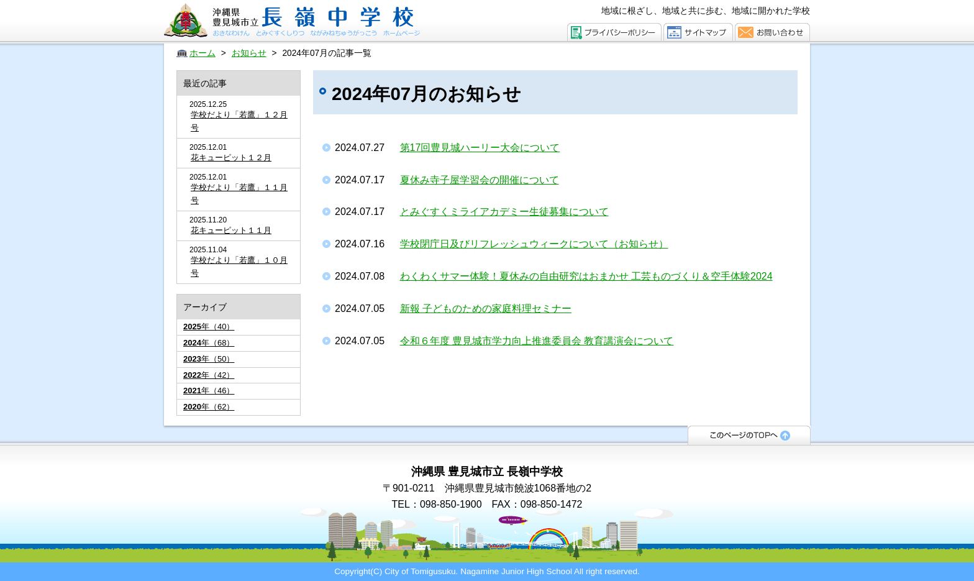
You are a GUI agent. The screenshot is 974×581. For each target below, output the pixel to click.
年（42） (208, 375)
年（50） (208, 359)
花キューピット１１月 (231, 230)
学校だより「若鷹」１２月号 (239, 121)
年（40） (208, 326)
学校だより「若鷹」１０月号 (239, 266)
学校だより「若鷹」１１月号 (239, 194)
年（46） (208, 390)
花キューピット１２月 (231, 157)
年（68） (208, 342)
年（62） (208, 406)
